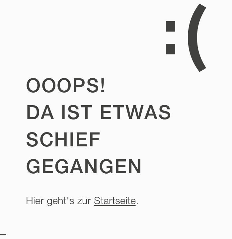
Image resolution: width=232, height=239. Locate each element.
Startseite (115, 200)
